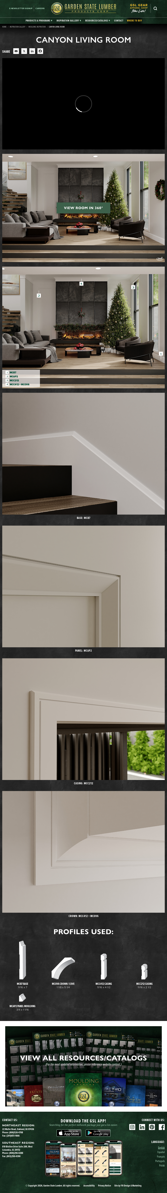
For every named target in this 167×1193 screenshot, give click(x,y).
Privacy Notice (104, 1185)
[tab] (39, 21)
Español (161, 1152)
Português (160, 1161)
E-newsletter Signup (21, 8)
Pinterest (152, 1127)
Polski (162, 1165)
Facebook (162, 1127)
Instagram (132, 1127)
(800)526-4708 (16, 1132)
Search (155, 8)
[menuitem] (140, 8)
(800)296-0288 (16, 1153)
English (161, 1147)
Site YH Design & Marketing (128, 1185)
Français (161, 1156)
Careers (40, 8)
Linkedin (142, 1127)
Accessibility (89, 1185)
